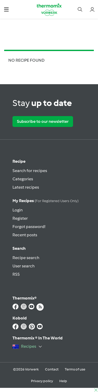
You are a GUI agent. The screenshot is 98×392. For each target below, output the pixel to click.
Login (17, 210)
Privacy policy (42, 381)
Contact (51, 369)
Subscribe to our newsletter (43, 121)
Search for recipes (29, 170)
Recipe (18, 161)
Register (20, 218)
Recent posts (24, 234)
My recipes (45, 200)
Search (19, 248)
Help (63, 381)
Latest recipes (25, 187)
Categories (22, 178)
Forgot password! (28, 226)
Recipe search (25, 257)
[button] (6, 9)
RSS (16, 274)
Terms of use (75, 369)
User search (23, 265)
